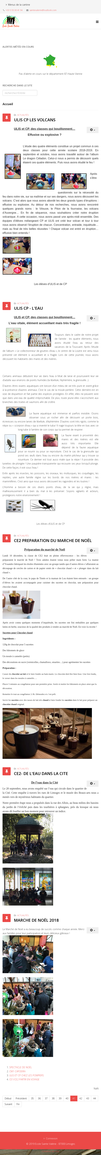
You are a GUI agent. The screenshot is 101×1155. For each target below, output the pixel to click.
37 (46, 1098)
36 (39, 1098)
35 (32, 1098)
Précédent (21, 1098)
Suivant (8, 1104)
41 (74, 1098)
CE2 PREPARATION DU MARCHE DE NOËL (53, 540)
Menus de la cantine (19, 4)
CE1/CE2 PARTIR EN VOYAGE (24, 1079)
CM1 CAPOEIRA (17, 1071)
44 (94, 1098)
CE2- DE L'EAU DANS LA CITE (41, 773)
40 (67, 1098)
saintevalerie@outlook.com (43, 10)
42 (80, 1098)
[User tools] (92, 130)
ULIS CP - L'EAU (28, 308)
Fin (18, 1104)
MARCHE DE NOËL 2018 (36, 920)
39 (60, 1098)
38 (53, 1098)
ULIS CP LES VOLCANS (34, 119)
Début (8, 1098)
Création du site (50, 1151)
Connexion (51, 1138)
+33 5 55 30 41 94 (14, 10)
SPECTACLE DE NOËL (20, 1067)
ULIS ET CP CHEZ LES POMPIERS (26, 1075)
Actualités (23, 115)
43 (87, 1098)
